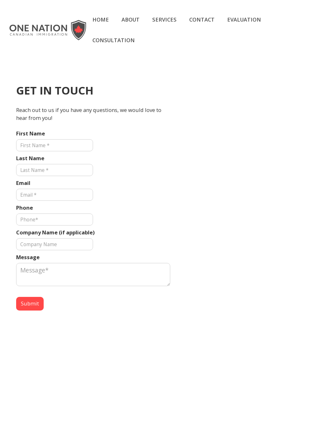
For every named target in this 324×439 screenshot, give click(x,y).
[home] (47, 30)
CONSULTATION (113, 40)
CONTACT (202, 19)
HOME (100, 19)
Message (28, 257)
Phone (24, 207)
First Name (30, 133)
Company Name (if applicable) (55, 232)
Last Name (30, 158)
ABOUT (131, 19)
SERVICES (164, 19)
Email (23, 183)
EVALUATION (244, 19)
